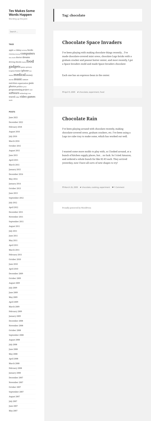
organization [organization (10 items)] (22, 83)
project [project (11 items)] (26, 89)
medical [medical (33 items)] (20, 74)
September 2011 (16, 221)
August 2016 (14, 131)
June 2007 (13, 406)
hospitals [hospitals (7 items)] (12, 71)
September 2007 (16, 391)
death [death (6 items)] (14, 57)
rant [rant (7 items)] (30, 90)
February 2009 (15, 311)
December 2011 (16, 212)
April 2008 (13, 358)
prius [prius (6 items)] (25, 87)
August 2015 (14, 150)
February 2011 (15, 254)
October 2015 (15, 146)
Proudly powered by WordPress (76, 207)
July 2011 (13, 231)
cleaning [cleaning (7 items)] (12, 54)
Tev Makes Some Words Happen (22, 13)
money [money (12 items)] (29, 75)
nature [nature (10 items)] (25, 79)
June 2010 (13, 264)
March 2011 (14, 250)
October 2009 (15, 278)
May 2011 (13, 240)
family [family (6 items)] (24, 62)
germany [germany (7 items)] (29, 67)
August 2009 (14, 283)
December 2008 (16, 321)
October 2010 (15, 259)
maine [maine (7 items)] (11, 75)
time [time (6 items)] (29, 93)
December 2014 (16, 174)
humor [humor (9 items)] (18, 71)
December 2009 (16, 273)
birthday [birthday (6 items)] (24, 50)
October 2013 (15, 188)
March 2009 (14, 306)
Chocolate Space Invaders (92, 42)
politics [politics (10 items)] (20, 86)
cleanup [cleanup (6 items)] (17, 54)
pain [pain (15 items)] (31, 83)
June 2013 (13, 193)
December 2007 (16, 377)
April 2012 (13, 207)
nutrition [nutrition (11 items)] (13, 83)
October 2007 (15, 387)
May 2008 (13, 354)
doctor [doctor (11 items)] (19, 57)
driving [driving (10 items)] (12, 62)
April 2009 (13, 302)
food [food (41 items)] (30, 61)
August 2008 (14, 339)
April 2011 (13, 245)
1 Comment (119, 187)
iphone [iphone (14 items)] (25, 70)
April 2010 (13, 269)
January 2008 (15, 373)
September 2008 (16, 335)
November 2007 (16, 382)
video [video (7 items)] (17, 97)
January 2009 (15, 316)
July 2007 (13, 401)
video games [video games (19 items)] (27, 96)
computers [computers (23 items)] (27, 53)
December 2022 (16, 122)
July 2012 (13, 202)
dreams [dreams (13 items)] (26, 57)
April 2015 (13, 160)
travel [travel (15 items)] (12, 96)
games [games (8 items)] (23, 67)
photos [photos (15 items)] (12, 86)
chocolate (83, 92)
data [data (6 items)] (10, 57)
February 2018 (15, 127)
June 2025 (13, 117)
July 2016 (13, 136)
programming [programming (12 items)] (15, 89)
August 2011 (14, 226)
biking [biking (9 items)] (18, 50)
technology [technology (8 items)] (24, 93)
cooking (95, 187)
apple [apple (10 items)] (11, 50)
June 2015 (13, 155)
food (102, 92)
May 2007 (13, 410)
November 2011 (16, 216)
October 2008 (15, 330)
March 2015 (14, 164)
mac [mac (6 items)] (30, 71)
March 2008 (14, 363)
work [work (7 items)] (10, 100)
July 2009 (13, 287)
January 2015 (15, 169)
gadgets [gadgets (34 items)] (14, 66)
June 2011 (13, 235)
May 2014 (13, 179)
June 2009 (13, 292)
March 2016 (14, 141)
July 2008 (13, 344)
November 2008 (16, 325)
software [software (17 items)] (14, 93)
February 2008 (15, 368)
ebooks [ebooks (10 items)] (19, 62)
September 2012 (16, 198)
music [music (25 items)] (18, 79)
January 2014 (15, 183)
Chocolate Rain (79, 118)
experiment (94, 92)
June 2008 (13, 349)
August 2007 (14, 396)
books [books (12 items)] (30, 50)
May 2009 (13, 297)
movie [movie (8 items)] (11, 80)
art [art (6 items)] (15, 50)
